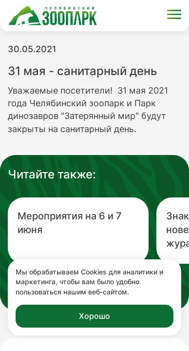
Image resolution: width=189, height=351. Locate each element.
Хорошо (94, 316)
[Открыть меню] (174, 16)
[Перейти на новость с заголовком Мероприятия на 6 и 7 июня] (78, 230)
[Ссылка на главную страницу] (52, 15)
